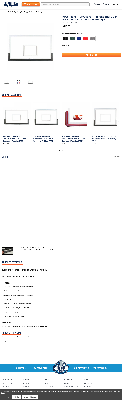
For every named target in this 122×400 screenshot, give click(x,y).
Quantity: (65, 45)
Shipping (6, 387)
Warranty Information (71, 387)
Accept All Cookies (30, 397)
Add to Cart (91, 55)
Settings (7, 397)
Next (118, 122)
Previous (4, 122)
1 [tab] (59, 150)
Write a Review (8, 342)
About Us (26, 383)
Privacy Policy (27, 387)
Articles (66, 383)
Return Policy (7, 383)
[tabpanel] (16, 122)
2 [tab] (62, 150)
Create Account (49, 387)
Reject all (16, 397)
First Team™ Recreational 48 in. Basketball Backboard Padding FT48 (104, 138)
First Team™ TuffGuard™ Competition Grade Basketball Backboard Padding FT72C (74, 138)
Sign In (46, 383)
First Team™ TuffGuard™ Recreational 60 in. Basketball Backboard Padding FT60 (15, 138)
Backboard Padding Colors (72, 33)
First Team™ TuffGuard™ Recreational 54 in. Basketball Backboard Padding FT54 (45, 138)
